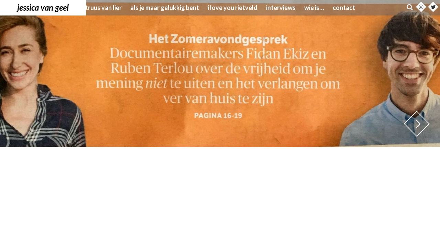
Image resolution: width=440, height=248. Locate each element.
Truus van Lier (103, 7)
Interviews (281, 7)
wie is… (314, 7)
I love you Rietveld (232, 7)
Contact (344, 7)
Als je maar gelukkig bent (164, 7)
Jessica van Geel (43, 7)
